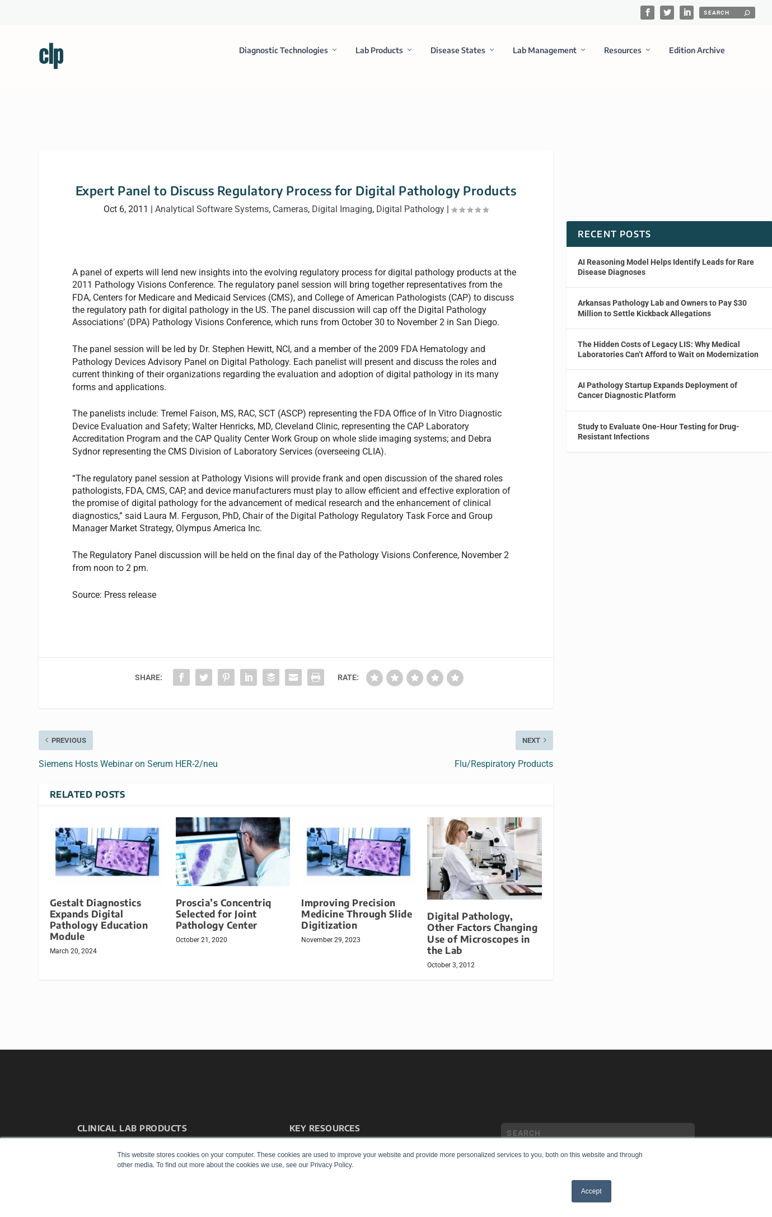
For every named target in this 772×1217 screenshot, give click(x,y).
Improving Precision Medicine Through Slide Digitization (356, 904)
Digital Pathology (410, 199)
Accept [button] (591, 1191)
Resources (623, 58)
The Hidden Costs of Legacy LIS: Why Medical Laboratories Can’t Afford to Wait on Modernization (668, 339)
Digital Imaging (342, 199)
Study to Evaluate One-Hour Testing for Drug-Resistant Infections (659, 420)
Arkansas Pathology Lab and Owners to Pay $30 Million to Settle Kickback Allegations (662, 297)
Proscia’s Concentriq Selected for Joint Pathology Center (224, 904)
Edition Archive (697, 58)
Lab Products (379, 58)
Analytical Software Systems (212, 199)
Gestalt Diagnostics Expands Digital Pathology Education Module (99, 909)
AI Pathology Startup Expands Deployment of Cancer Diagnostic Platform (657, 380)
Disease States (458, 58)
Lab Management (545, 58)
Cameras (290, 199)
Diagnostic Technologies (283, 58)
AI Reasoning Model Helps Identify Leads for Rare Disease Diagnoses (666, 256)
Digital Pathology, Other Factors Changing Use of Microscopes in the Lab (482, 922)
